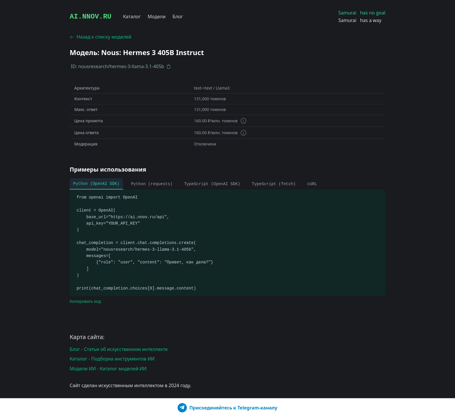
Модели (157, 16)
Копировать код (85, 301)
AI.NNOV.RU (90, 17)
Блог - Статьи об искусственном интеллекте (119, 349)
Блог (178, 16)
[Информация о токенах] (243, 120)
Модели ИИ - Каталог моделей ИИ (108, 368)
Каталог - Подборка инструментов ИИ (112, 359)
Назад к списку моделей (100, 37)
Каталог (132, 16)
